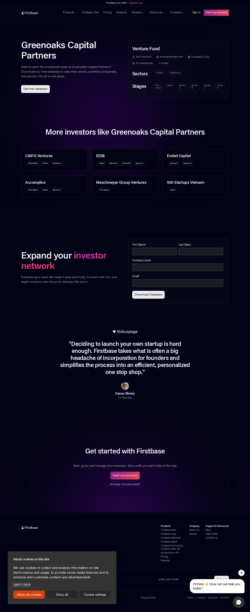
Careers (193, 534)
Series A (182, 87)
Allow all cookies (29, 595)
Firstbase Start (168, 530)
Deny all (62, 595)
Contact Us (211, 538)
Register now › (136, 3)
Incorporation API (170, 553)
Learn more (22, 584)
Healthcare (175, 73)
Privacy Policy (148, 598)
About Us (194, 530)
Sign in (196, 12)
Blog (208, 530)
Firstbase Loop (168, 534)
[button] (70, 13)
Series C (207, 87)
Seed (169, 86)
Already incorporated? (125, 484)
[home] (38, 12)
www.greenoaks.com (171, 57)
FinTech (159, 73)
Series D (220, 87)
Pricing (107, 12)
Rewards (121, 12)
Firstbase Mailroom (171, 538)
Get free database (35, 89)
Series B (195, 87)
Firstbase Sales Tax (170, 549)
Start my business (216, 12)
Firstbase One (90, 12)
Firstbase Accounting (172, 546)
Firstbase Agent (169, 542)
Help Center (212, 534)
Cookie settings (95, 595)
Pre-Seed (158, 87)
